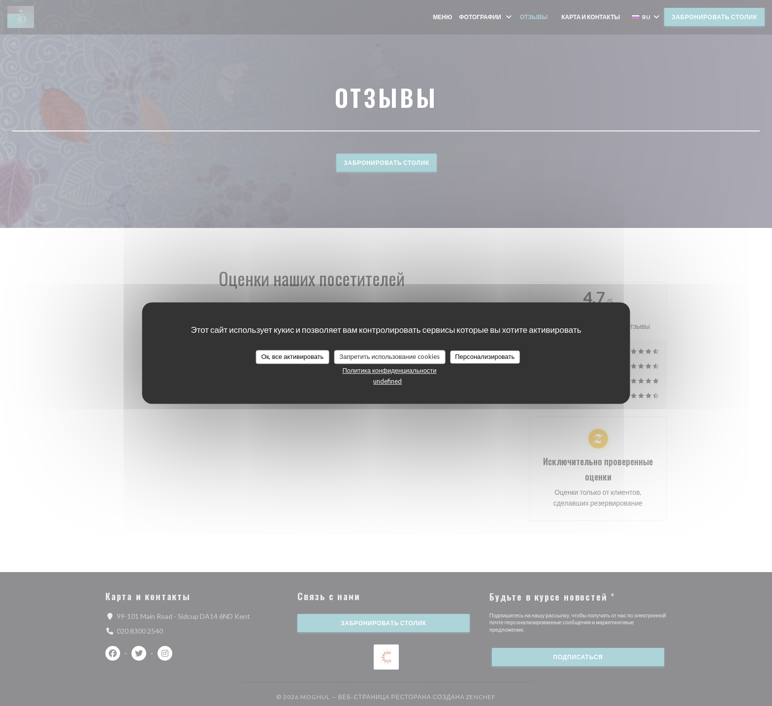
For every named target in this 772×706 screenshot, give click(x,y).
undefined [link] (387, 381)
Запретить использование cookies (389, 356)
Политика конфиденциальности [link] (389, 370)
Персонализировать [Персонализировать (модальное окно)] (485, 356)
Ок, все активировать (292, 356)
